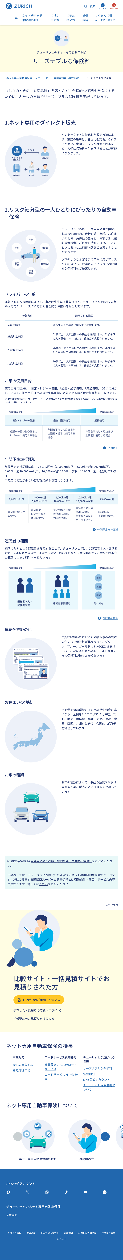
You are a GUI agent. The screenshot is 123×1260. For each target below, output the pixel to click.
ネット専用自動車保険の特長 (32, 17)
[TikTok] (66, 1192)
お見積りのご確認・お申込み (38, 1000)
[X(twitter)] (27, 1192)
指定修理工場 (21, 1070)
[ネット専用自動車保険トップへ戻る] (18, 6)
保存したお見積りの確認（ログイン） (38, 1010)
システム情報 (14, 1233)
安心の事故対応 (23, 1064)
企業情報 (11, 1215)
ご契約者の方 (70, 17)
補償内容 (85, 17)
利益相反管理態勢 (87, 1233)
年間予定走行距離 (107, 529)
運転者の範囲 (110, 618)
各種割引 (89, 1074)
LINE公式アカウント (96, 1079)
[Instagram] (47, 1192)
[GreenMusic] (105, 1192)
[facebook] (8, 1192)
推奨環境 (31, 1233)
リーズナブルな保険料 (97, 1068)
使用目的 (113, 447)
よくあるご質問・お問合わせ (105, 17)
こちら (43, 884)
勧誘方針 (68, 1233)
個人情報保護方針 (50, 1233)
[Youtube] (85, 1192)
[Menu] (8, 18)
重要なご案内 (108, 1233)
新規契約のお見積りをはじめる (33, 1018)
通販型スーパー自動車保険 (50, 879)
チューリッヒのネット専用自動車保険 (33, 1206)
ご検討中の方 (54, 17)
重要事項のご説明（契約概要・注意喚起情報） (61, 861)
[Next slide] (105, 1136)
